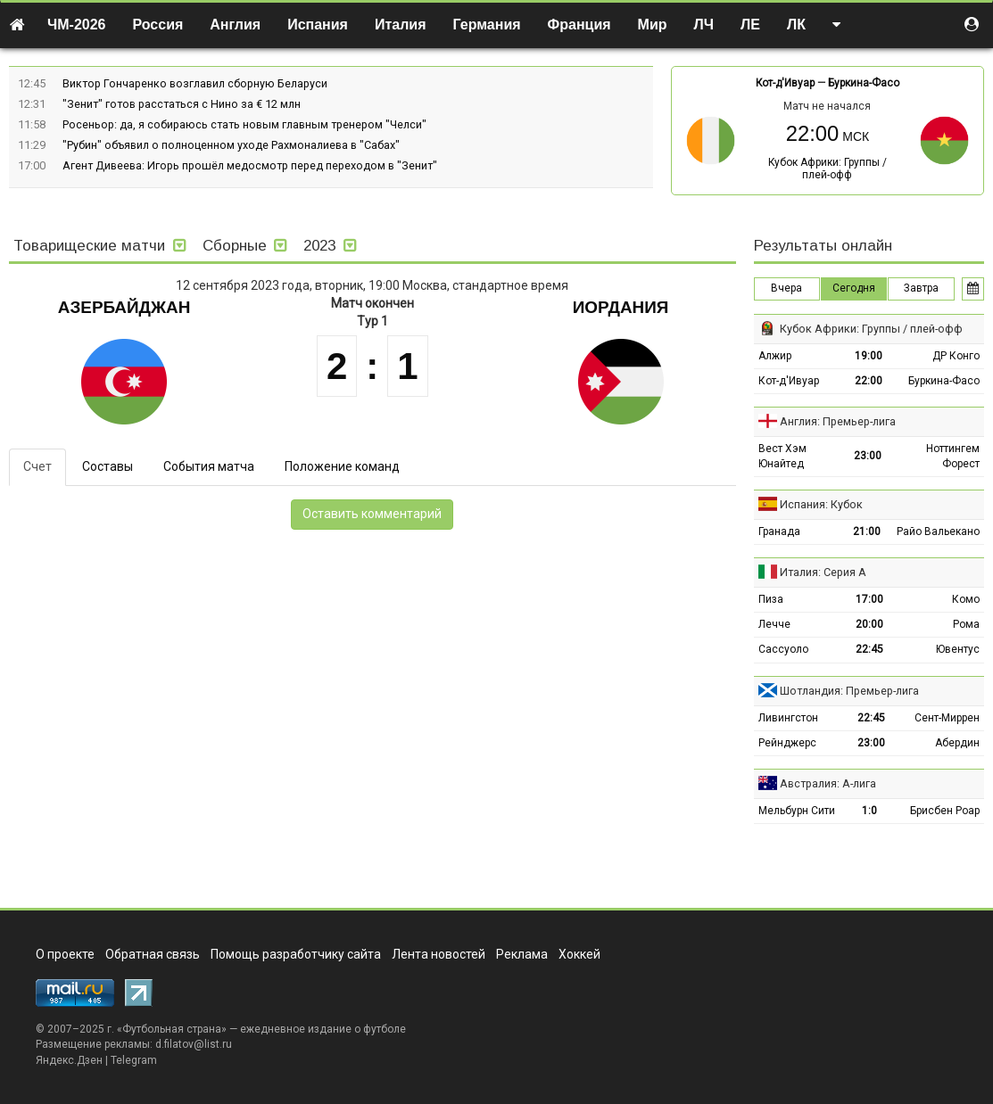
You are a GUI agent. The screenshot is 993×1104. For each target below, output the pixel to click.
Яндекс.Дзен (69, 1060)
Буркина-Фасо (863, 83)
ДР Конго (956, 356)
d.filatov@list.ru (193, 1044)
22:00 (868, 381)
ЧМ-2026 (76, 24)
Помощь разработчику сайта (296, 954)
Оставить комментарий (372, 514)
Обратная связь (152, 954)
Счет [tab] (37, 466)
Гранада (779, 531)
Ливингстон (788, 718)
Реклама (522, 954)
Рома (966, 624)
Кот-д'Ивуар (785, 83)
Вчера (786, 288)
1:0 (869, 810)
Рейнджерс (787, 743)
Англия (235, 24)
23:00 (867, 455)
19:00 (868, 356)
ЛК (796, 24)
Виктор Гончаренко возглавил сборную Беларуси (194, 83)
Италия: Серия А (823, 572)
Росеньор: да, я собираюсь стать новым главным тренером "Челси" (244, 124)
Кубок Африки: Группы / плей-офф (827, 168)
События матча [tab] (208, 466)
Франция (579, 24)
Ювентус (958, 649)
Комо (966, 599)
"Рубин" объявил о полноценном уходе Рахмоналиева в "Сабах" (231, 145)
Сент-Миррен (947, 718)
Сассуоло (783, 649)
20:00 (869, 624)
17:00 (869, 599)
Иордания (621, 307)
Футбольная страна (171, 1029)
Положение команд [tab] (342, 466)
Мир (652, 24)
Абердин (957, 743)
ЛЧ (704, 24)
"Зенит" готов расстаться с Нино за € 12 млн (181, 104)
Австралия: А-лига (828, 783)
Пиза (770, 599)
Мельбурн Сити (796, 810)
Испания (317, 24)
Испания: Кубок (821, 504)
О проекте (65, 954)
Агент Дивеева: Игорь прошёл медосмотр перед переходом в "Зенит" (249, 165)
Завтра (921, 288)
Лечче (774, 624)
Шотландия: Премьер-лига (849, 690)
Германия (487, 24)
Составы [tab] (107, 466)
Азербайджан (124, 307)
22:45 (869, 649)
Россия (158, 24)
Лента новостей (438, 954)
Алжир (774, 356)
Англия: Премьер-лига (838, 421)
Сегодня (853, 288)
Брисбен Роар (945, 810)
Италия (400, 24)
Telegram (134, 1060)
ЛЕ (750, 24)
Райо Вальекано (938, 531)
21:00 (867, 531)
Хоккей (579, 954)
